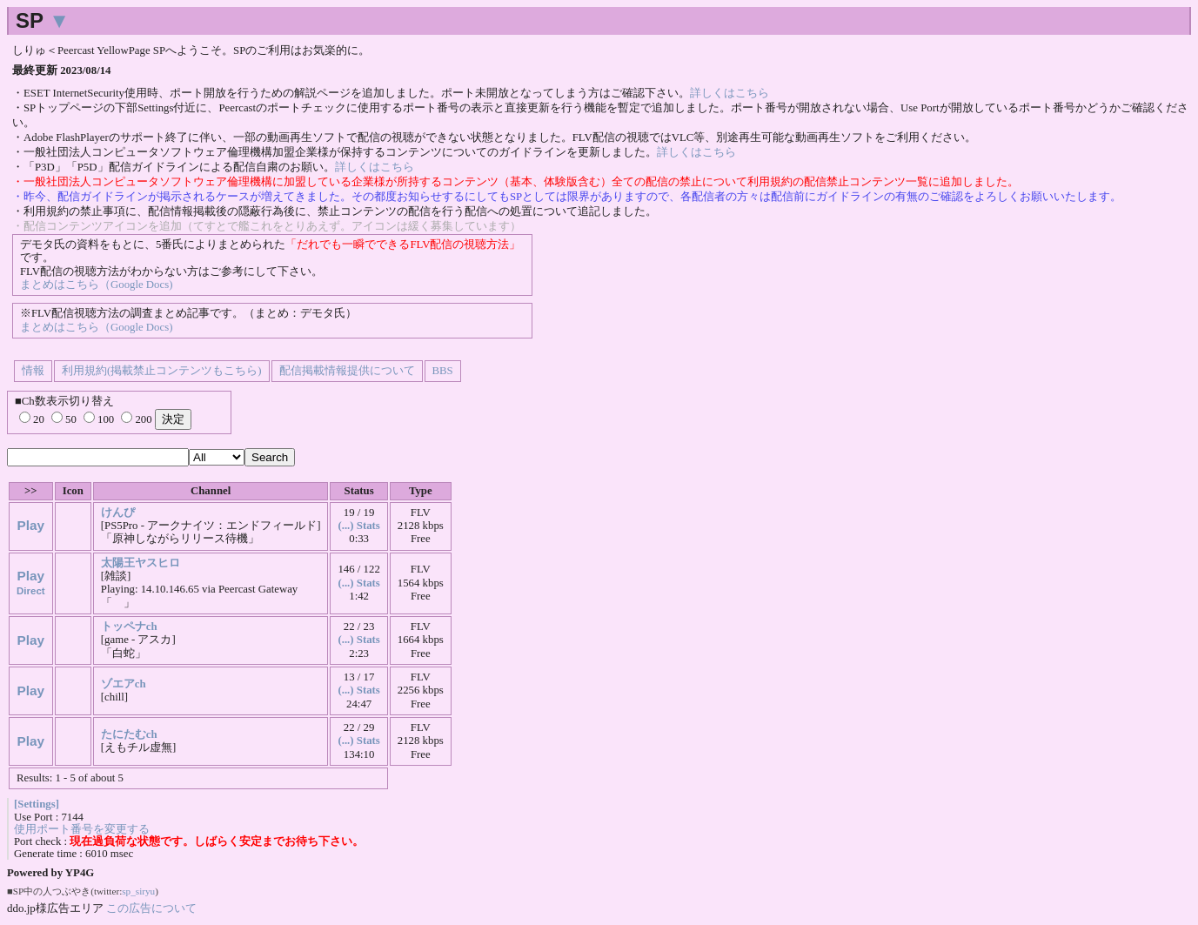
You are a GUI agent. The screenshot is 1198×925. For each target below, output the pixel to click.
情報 (33, 371)
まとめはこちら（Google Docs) (96, 284)
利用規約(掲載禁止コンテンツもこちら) (162, 371)
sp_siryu (138, 891)
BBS (442, 371)
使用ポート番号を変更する (82, 829)
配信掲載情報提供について (347, 371)
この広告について (151, 908)
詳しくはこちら (729, 93)
